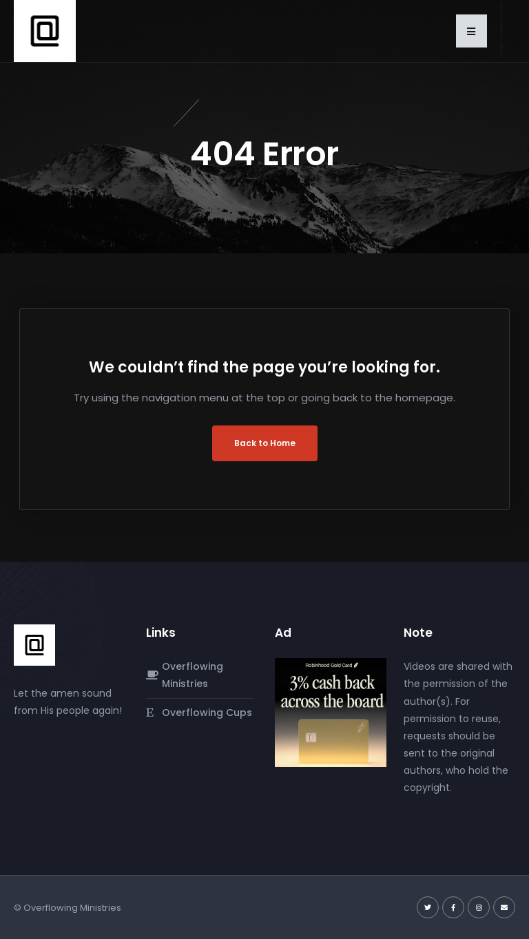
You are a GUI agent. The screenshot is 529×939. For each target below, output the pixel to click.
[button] (471, 31)
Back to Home (264, 443)
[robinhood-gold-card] (330, 712)
